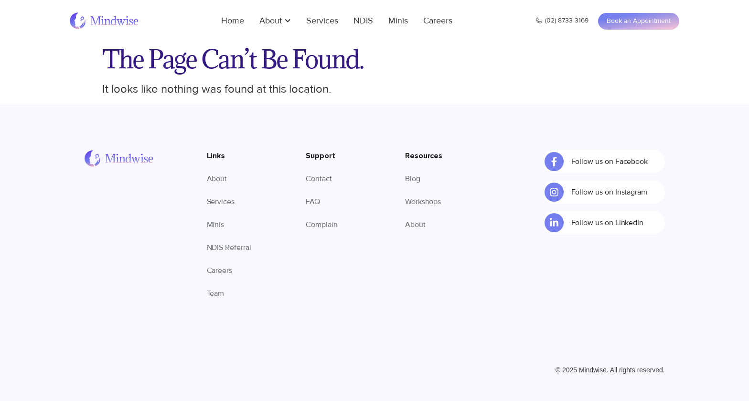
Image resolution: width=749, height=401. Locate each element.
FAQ (313, 201)
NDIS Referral (229, 247)
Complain (322, 224)
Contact (319, 179)
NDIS (363, 20)
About (275, 20)
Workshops (423, 201)
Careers (437, 20)
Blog (412, 179)
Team (216, 293)
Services (322, 20)
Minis (398, 20)
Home (232, 20)
